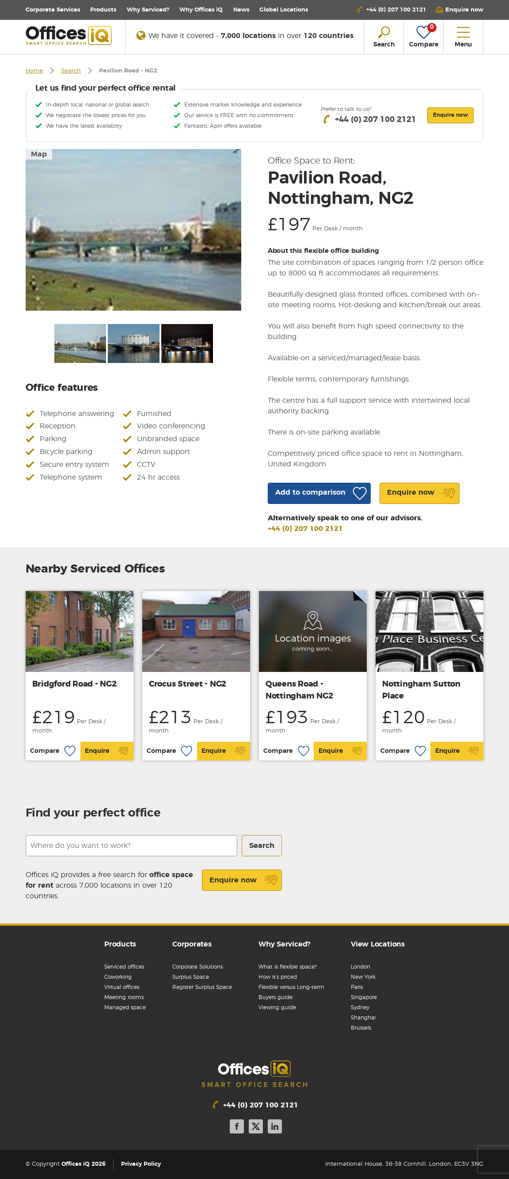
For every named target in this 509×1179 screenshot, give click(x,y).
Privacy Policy (141, 1164)
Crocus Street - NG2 (187, 684)
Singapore (364, 997)
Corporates (192, 944)
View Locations (378, 944)
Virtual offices (121, 987)
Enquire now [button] (450, 115)
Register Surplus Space (202, 987)
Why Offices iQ (201, 10)
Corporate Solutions (197, 966)
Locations (283, 10)
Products (103, 10)
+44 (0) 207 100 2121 (305, 528)
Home (34, 71)
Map (39, 154)
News (241, 10)
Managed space (125, 1007)
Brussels (361, 1027)
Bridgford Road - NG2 (74, 684)
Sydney (360, 1007)
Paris (357, 987)
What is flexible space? (287, 966)
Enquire (107, 751)
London (360, 966)
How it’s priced (277, 977)
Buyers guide (275, 997)
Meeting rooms (124, 997)
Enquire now (243, 880)
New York (363, 977)
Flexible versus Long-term (291, 987)
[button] (459, 10)
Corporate (53, 10)
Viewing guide (277, 1007)
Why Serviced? (148, 10)
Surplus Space (190, 977)
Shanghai (363, 1017)
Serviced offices (124, 966)
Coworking (118, 977)
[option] (134, 230)
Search (71, 71)
